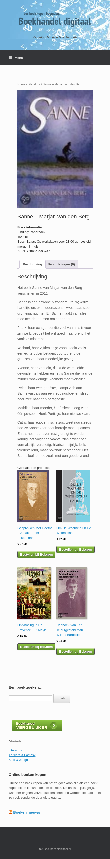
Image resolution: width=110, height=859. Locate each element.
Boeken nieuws (26, 812)
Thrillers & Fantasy (22, 755)
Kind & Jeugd (18, 760)
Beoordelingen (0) (61, 264)
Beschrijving (32, 264)
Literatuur (34, 84)
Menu (16, 57)
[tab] (32, 264)
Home (21, 84)
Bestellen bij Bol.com (36, 554)
